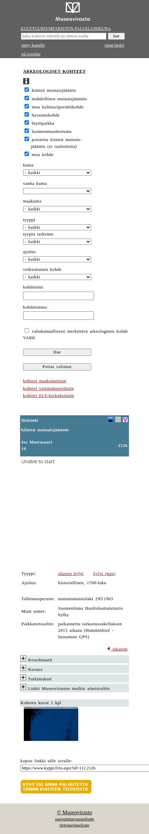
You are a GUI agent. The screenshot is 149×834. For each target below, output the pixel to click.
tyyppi (29, 220)
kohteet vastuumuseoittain (48, 388)
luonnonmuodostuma (52, 131)
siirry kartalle (33, 45)
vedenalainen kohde (42, 269)
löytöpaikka (43, 123)
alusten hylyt (70, 573)
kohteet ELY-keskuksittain (48, 395)
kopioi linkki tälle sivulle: (46, 761)
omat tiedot (114, 45)
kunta (28, 165)
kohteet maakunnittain (44, 381)
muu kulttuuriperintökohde (58, 107)
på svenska (30, 54)
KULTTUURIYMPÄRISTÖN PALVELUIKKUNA (66, 28)
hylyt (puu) (104, 573)
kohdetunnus (35, 307)
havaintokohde (46, 115)
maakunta (32, 201)
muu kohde (43, 154)
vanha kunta (35, 183)
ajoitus (29, 251)
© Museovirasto (74, 812)
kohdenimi (33, 287)
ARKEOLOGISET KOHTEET (54, 71)
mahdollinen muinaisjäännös (59, 99)
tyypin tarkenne (38, 234)
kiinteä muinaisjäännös (54, 90)
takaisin (117, 649)
